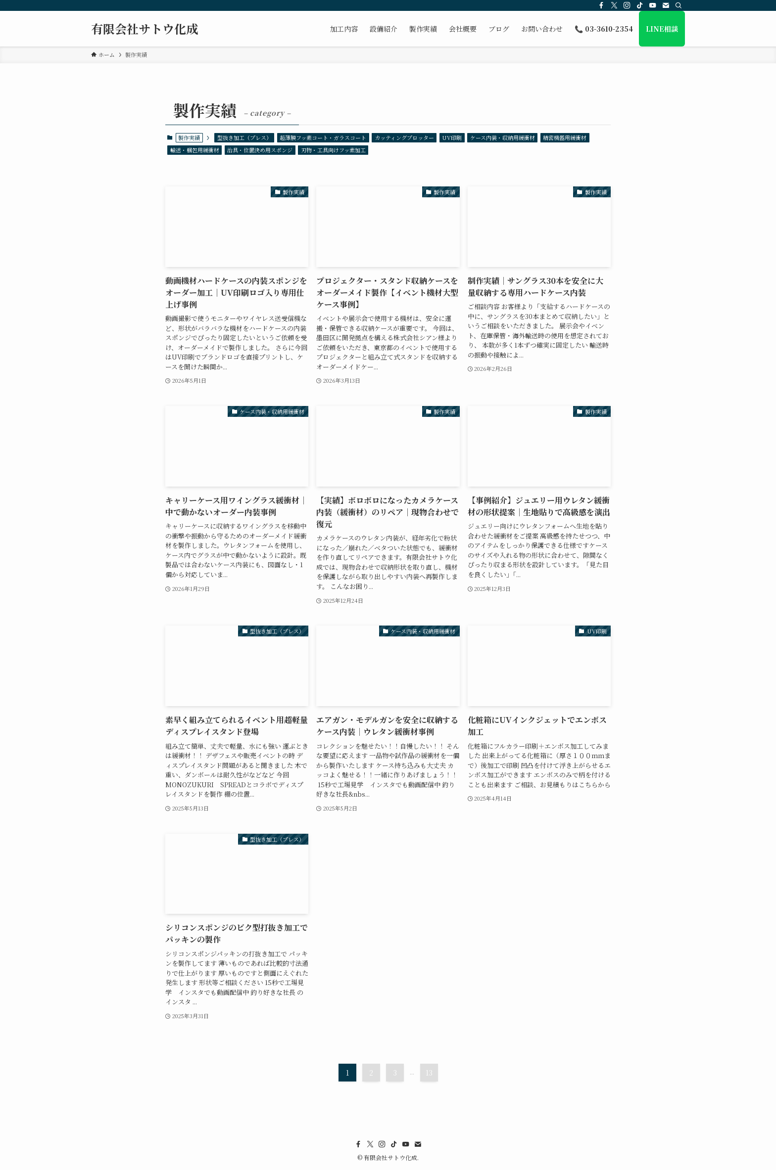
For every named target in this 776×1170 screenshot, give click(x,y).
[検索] (678, 5)
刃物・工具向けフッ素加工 (333, 150)
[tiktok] (639, 5)
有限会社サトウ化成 (144, 29)
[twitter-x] (614, 5)
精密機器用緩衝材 (564, 137)
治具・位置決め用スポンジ (259, 150)
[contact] (665, 5)
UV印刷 (452, 137)
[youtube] (652, 5)
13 (429, 1073)
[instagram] (627, 5)
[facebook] (601, 5)
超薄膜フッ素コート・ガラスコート (323, 137)
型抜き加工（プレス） (244, 137)
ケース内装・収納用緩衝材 (502, 137)
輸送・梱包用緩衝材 (194, 150)
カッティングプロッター (404, 137)
